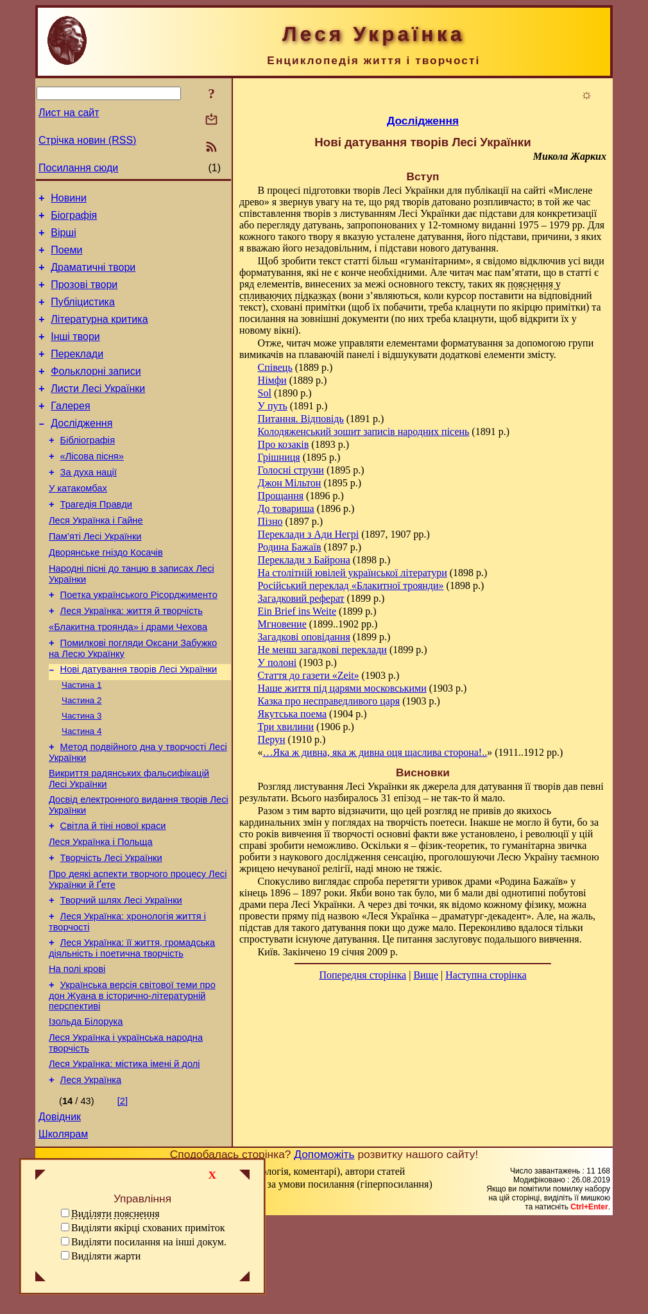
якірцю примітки (549, 307)
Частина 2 (81, 757)
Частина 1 (81, 740)
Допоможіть (324, 1247)
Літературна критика (99, 334)
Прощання (280, 495)
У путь (272, 405)
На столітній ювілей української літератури (352, 572)
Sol (264, 393)
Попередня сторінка (362, 974)
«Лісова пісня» (92, 487)
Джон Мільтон (289, 482)
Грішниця (279, 457)
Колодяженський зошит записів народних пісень (364, 431)
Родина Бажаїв (289, 547)
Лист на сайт (68, 112)
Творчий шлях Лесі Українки (121, 974)
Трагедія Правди (96, 541)
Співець (275, 367)
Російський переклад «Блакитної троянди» (351, 585)
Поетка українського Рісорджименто (138, 641)
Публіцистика (83, 315)
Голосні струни (291, 470)
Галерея (70, 430)
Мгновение (282, 624)
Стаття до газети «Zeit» (308, 675)
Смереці (162, 1301)
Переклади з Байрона (304, 559)
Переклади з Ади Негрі (308, 534)
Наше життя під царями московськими (342, 688)
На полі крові (77, 1049)
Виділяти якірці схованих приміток (148, 1227)
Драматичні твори (93, 276)
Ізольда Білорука (86, 1105)
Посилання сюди (78, 167)
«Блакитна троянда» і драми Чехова (128, 677)
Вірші (63, 238)
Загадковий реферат (301, 598)
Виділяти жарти (106, 1255)
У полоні (277, 662)
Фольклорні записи (96, 392)
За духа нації (88, 505)
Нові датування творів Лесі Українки (138, 723)
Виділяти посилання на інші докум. (148, 1241)
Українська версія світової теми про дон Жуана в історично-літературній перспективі (132, 1077)
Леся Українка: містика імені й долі (124, 1152)
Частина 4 (81, 790)
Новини (69, 199)
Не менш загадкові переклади (322, 649)
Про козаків (283, 444)
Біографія (74, 219)
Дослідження (81, 450)
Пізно (270, 521)
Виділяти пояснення (115, 1213)
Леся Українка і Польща (101, 910)
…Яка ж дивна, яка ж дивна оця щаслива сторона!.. (375, 752)
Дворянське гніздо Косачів (106, 595)
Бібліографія (87, 469)
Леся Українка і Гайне (96, 559)
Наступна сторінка (485, 974)
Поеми (66, 257)
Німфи (272, 380)
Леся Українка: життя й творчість (131, 659)
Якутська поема (292, 713)
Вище (425, 974)
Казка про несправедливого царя (329, 700)
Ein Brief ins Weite (297, 611)
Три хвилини (286, 726)
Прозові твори (84, 296)
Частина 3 (81, 773)
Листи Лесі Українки (98, 411)
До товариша (286, 508)
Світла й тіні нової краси (113, 892)
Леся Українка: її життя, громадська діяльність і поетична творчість (132, 1026)
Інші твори (75, 353)
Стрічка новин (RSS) (87, 140)
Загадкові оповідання (304, 636)
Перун (272, 739)
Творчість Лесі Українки (111, 928)
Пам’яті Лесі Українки (95, 577)
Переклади (77, 373)
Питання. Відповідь (301, 418)
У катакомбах (78, 523)
